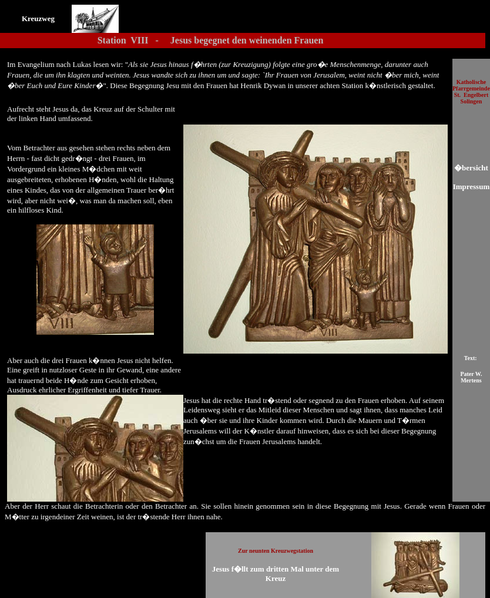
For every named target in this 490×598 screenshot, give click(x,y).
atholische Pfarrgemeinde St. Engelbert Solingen (471, 92)
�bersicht (471, 167)
